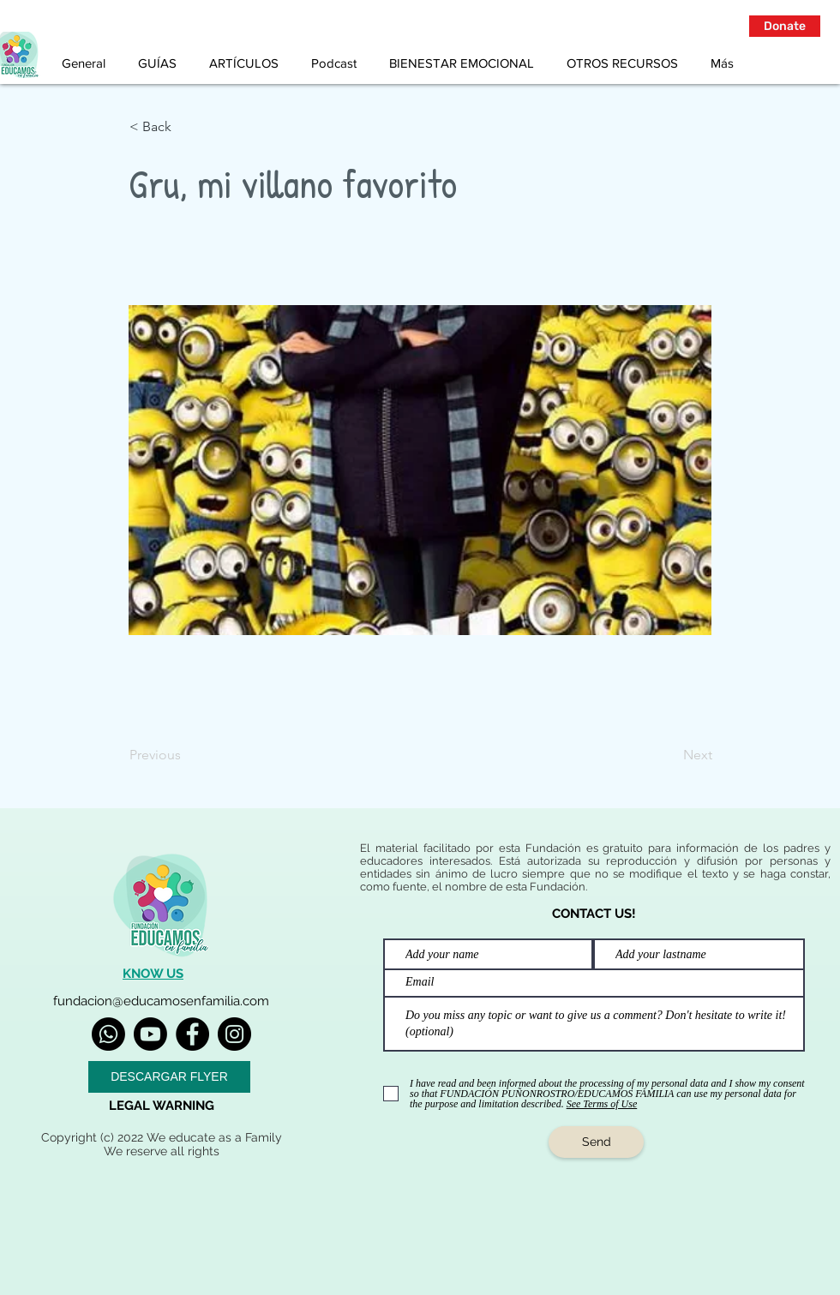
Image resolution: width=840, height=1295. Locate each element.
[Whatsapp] (108, 1034)
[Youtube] (150, 1034)
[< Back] (186, 127)
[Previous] (186, 755)
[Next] (669, 755)
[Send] (596, 1142)
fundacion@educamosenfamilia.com (161, 1001)
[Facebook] (192, 1034)
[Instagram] (234, 1034)
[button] (784, 26)
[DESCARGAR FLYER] (169, 1077)
